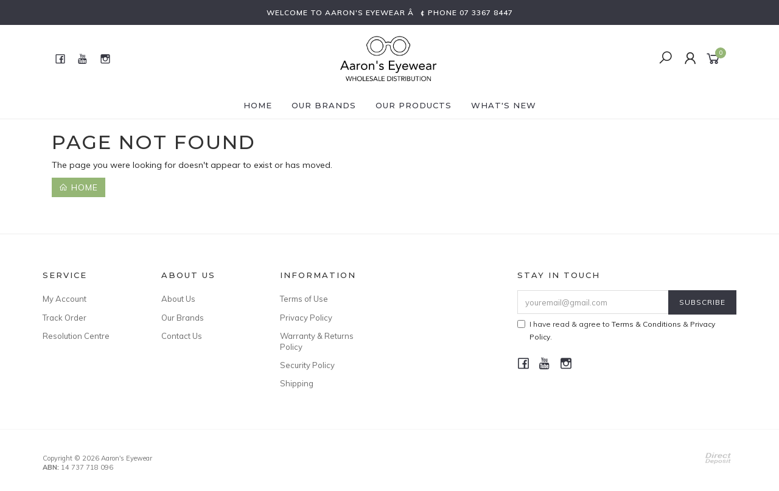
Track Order (64, 317)
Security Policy (307, 365)
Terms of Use (304, 299)
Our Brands (324, 105)
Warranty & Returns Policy (317, 341)
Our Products (414, 105)
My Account (64, 299)
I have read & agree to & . (616, 330)
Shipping (296, 383)
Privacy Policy (306, 317)
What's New (503, 105)
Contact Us (181, 336)
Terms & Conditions (646, 324)
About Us (178, 299)
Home (257, 105)
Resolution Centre (76, 336)
